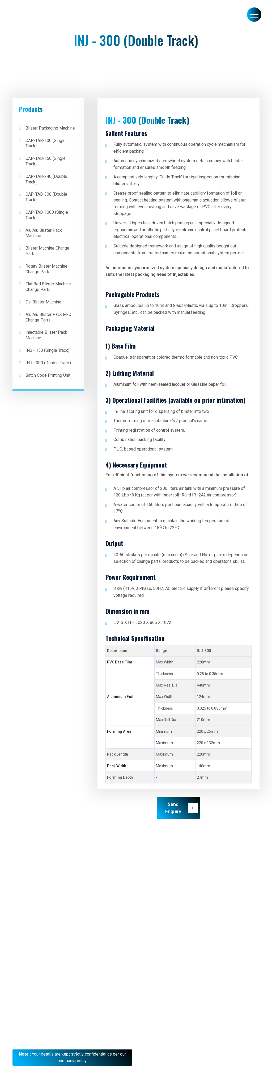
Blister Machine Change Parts (47, 251)
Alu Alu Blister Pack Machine (44, 233)
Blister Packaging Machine (50, 128)
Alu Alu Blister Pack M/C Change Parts (48, 317)
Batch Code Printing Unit (48, 375)
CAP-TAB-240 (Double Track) (46, 179)
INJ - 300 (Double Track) (48, 362)
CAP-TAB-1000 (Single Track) (47, 215)
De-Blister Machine (43, 302)
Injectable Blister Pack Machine (46, 335)
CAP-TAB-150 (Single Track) (46, 161)
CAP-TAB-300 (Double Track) (46, 197)
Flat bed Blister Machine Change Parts (48, 286)
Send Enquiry (181, 807)
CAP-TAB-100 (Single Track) (46, 143)
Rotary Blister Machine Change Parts (46, 269)
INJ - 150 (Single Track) (47, 350)
